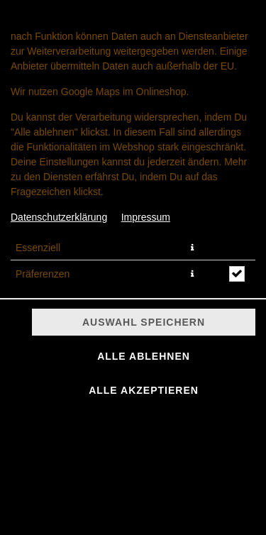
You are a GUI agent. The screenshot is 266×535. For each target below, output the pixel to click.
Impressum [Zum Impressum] (145, 217)
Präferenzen (43, 274)
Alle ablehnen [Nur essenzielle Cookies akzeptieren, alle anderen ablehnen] (143, 356)
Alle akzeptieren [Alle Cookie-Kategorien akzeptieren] (144, 390)
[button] (192, 248)
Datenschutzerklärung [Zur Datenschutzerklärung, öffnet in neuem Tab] (59, 217)
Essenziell (38, 247)
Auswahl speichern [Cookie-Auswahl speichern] (143, 322)
